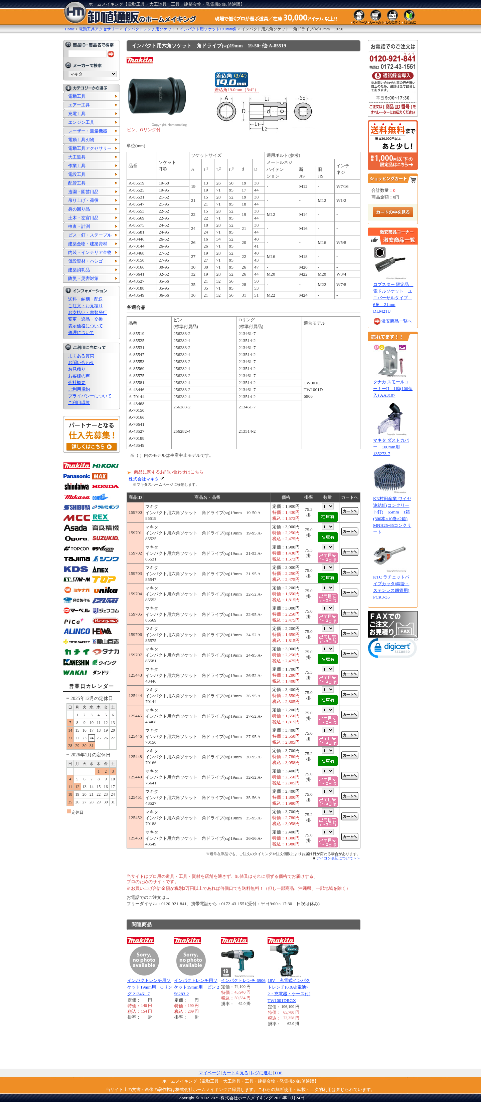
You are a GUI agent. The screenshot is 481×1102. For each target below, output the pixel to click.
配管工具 (77, 183)
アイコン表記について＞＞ (338, 858)
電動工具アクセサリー (90, 148)
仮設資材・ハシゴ (85, 261)
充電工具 (77, 113)
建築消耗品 (79, 269)
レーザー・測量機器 (87, 130)
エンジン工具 (81, 122)
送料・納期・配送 (85, 299)
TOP (278, 1072)
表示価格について (85, 325)
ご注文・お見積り (85, 305)
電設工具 (77, 174)
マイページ (209, 1072)
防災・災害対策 (83, 278)
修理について (81, 332)
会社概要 (77, 382)
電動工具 (77, 96)
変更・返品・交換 (85, 319)
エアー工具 (79, 104)
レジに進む (261, 1072)
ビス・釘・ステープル (90, 235)
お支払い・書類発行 (87, 312)
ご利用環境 (79, 402)
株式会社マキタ (144, 478)
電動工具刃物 (81, 139)
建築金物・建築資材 (87, 243)
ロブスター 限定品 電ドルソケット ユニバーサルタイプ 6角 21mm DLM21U (393, 298)
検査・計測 (79, 226)
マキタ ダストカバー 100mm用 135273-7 (391, 447)
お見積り (77, 369)
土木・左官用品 (83, 217)
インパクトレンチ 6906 (243, 980)
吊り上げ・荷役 (83, 200)
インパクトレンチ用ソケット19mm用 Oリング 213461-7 (149, 987)
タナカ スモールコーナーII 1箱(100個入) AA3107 (393, 388)
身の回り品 (79, 209)
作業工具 (77, 165)
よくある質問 (81, 355)
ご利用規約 (79, 389)
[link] (393, 649)
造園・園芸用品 (83, 191)
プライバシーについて (90, 395)
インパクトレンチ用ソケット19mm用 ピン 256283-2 (196, 987)
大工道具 (77, 156)
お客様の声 (79, 375)
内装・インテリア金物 (90, 252)
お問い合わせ (81, 362)
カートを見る (235, 1072)
